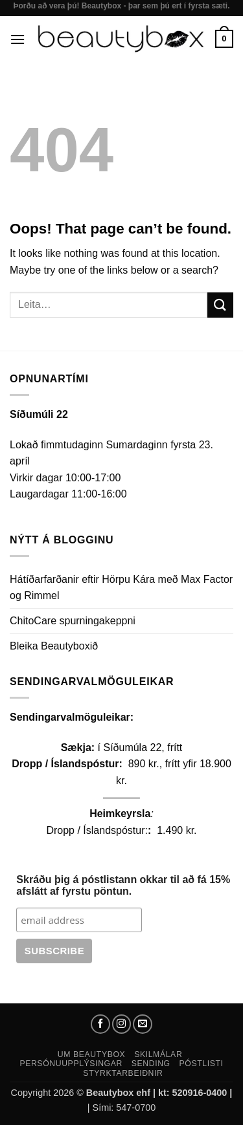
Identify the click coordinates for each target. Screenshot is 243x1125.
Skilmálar (158, 1054)
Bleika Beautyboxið (54, 645)
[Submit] (220, 305)
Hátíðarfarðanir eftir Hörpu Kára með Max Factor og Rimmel (121, 588)
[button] (17, 39)
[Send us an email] (142, 1024)
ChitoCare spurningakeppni (72, 620)
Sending (151, 1063)
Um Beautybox (92, 1054)
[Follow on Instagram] (122, 1024)
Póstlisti (201, 1063)
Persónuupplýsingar (70, 1063)
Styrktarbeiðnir (123, 1073)
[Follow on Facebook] (100, 1024)
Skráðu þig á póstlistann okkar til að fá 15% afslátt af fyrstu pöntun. (123, 885)
